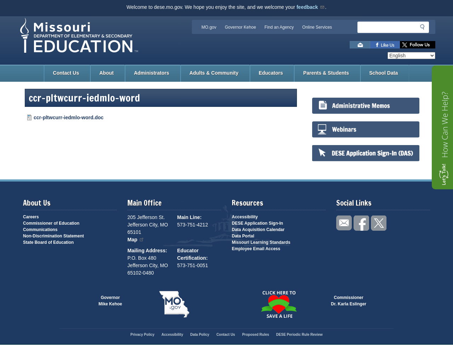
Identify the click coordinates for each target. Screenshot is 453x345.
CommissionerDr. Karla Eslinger (348, 300)
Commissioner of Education (51, 223)
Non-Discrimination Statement (53, 236)
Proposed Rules (255, 335)
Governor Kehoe (240, 27)
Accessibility (245, 216)
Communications (40, 229)
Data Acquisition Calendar (258, 229)
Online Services (317, 27)
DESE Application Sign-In (257, 223)
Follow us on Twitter (417, 44)
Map (135, 239)
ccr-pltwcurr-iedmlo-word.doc (69, 117)
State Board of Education (48, 242)
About (106, 73)
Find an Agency (279, 27)
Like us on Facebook (385, 44)
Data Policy (199, 335)
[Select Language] (411, 55)
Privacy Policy (142, 335)
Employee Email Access (256, 248)
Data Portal (243, 236)
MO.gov (208, 27)
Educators (271, 73)
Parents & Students (326, 73)
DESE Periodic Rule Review (299, 335)
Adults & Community (213, 73)
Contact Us (66, 73)
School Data (383, 73)
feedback (311, 7)
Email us (360, 44)
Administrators (151, 73)
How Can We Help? (444, 125)
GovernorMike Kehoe (110, 300)
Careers (31, 216)
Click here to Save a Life (278, 304)
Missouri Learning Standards (261, 242)
